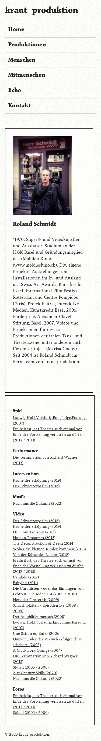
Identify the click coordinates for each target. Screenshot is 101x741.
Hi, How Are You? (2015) (34, 532)
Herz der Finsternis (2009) (36, 600)
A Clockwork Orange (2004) (37, 650)
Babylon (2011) (25, 583)
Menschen (22, 60)
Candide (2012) (26, 577)
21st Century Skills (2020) (35, 673)
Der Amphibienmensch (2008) (39, 616)
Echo (14, 90)
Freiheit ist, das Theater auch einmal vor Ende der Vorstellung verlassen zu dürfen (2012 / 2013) (48, 435)
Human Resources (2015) (34, 538)
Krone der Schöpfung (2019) (37, 480)
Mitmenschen (26, 75)
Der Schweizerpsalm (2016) (36, 486)
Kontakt (19, 105)
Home (16, 29)
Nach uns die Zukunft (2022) (37, 503)
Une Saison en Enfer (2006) (36, 633)
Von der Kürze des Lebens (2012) (41, 554)
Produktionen (27, 45)
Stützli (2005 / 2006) (30, 667)
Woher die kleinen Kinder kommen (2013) (49, 549)
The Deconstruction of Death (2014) (43, 543)
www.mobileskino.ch (34, 265)
